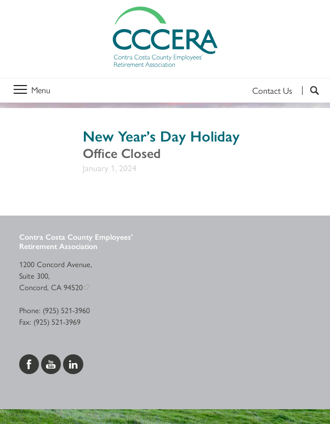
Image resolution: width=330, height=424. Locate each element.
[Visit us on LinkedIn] (73, 363)
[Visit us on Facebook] (30, 363)
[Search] (310, 90)
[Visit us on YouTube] (52, 363)
